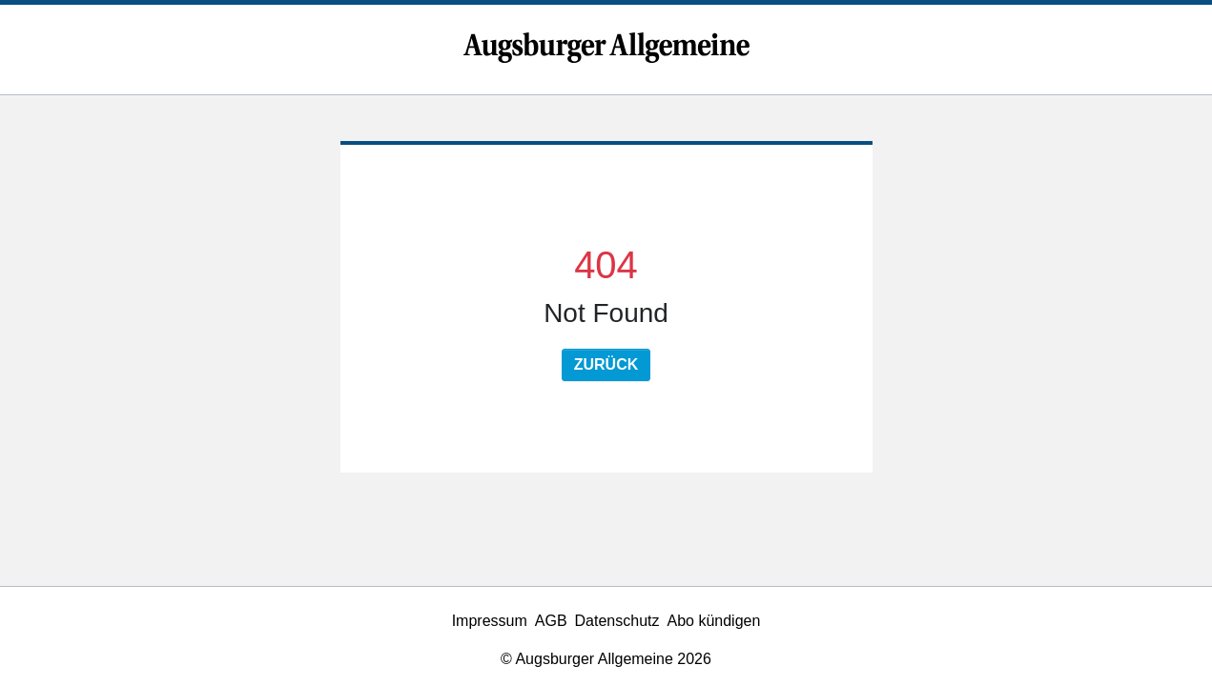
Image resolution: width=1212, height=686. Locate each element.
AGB (551, 621)
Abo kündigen (714, 621)
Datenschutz (617, 621)
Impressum (489, 621)
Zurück (606, 364)
